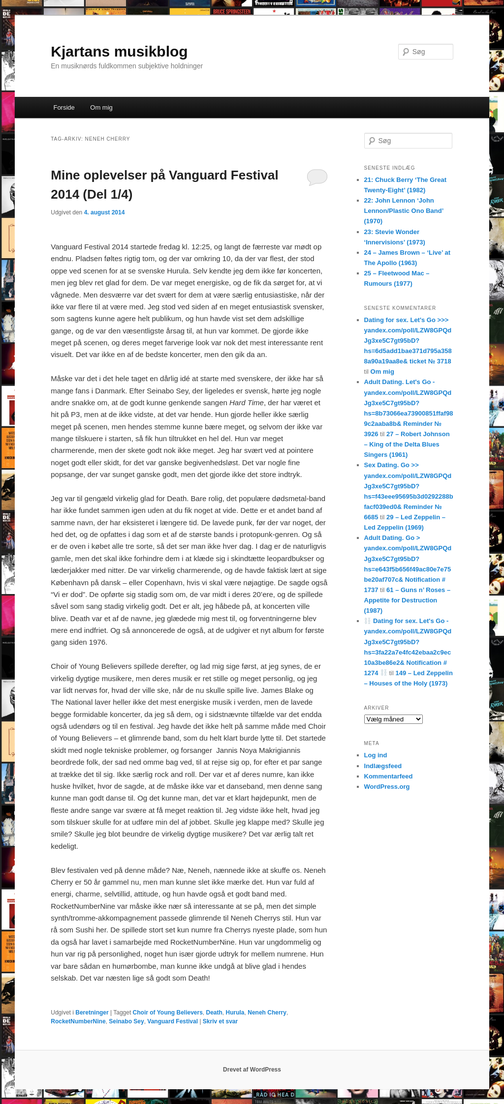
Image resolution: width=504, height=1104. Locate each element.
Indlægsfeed (383, 766)
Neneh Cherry (267, 1012)
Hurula (235, 1012)
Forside (63, 107)
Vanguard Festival (172, 1021)
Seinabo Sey (126, 1021)
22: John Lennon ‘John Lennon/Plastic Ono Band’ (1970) (403, 211)
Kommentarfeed (388, 776)
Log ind (375, 755)
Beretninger (91, 1012)
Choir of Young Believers (168, 1012)
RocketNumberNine (78, 1021)
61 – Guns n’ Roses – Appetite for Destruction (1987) (407, 600)
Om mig (101, 107)
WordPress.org (387, 786)
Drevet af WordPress (252, 1069)
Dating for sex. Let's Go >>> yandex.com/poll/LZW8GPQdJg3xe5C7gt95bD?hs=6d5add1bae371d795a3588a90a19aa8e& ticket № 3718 (408, 340)
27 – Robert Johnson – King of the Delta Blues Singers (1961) (407, 444)
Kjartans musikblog (119, 51)
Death (214, 1012)
